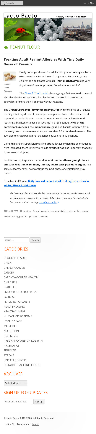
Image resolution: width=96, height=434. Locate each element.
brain (8, 262)
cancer (9, 272)
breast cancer (14, 267)
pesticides (11, 336)
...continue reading (49, 202)
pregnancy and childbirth (23, 340)
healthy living (14, 311)
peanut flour (75, 211)
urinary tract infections (22, 365)
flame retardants (17, 301)
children (10, 282)
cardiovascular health (21, 277)
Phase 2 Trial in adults (37, 93)
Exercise (9, 297)
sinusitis (10, 350)
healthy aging (14, 306)
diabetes (10, 287)
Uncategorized (15, 360)
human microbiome (18, 316)
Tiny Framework (20, 424)
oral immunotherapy (45, 211)
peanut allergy (61, 211)
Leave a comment (40, 216)
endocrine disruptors (20, 292)
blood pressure (15, 258)
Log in (35, 424)
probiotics (12, 345)
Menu (91, 3)
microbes (10, 326)
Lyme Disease (13, 321)
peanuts (23, 216)
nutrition (27, 211)
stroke (9, 355)
